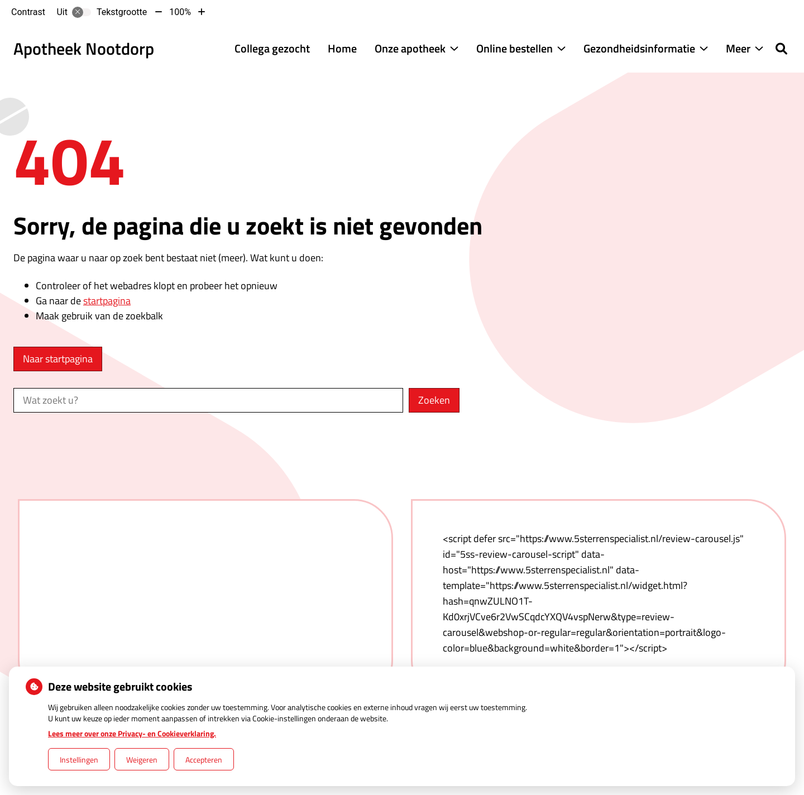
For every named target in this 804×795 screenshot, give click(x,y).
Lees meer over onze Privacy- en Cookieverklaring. (132, 733)
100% (180, 12)
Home (342, 48)
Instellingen (79, 759)
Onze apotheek (410, 48)
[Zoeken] (781, 48)
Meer (738, 48)
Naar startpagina (58, 358)
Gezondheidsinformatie (639, 48)
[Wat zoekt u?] (208, 400)
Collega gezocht (272, 48)
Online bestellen (514, 48)
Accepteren (203, 759)
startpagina (107, 300)
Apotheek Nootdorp (83, 48)
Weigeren (141, 759)
